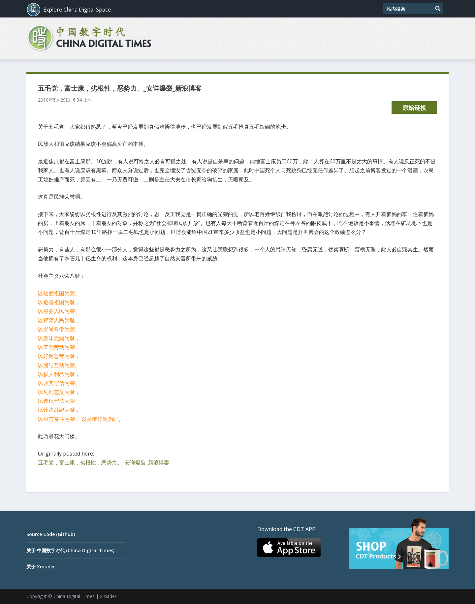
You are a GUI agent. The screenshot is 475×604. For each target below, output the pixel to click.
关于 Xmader (40, 566)
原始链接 (414, 107)
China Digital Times (74, 596)
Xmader (108, 596)
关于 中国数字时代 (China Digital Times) (70, 550)
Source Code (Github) (50, 534)
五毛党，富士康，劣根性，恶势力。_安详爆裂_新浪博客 (103, 462)
